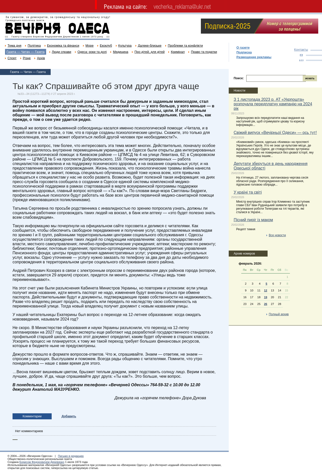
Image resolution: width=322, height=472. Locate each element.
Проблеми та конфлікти (185, 45)
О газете (243, 47)
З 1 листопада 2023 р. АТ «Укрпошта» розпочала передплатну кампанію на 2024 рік (273, 104)
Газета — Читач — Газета (26, 52)
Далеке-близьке (150, 45)
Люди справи (61, 52)
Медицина (120, 52)
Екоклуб (106, 45)
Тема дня (14, 45)
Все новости (277, 235)
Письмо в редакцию (71, 455)
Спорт (12, 58)
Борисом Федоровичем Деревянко (41, 461)
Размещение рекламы (254, 57)
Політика (34, 45)
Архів (41, 58)
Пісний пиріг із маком (253, 220)
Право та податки (204, 52)
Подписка (244, 52)
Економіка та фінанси (63, 45)
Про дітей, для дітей (149, 52)
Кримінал (178, 52)
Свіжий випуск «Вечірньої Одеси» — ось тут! (275, 132)
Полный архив (279, 314)
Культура (125, 45)
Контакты (301, 49)
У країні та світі (248, 192)
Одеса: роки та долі (92, 52)
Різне (27, 58)
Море (90, 45)
